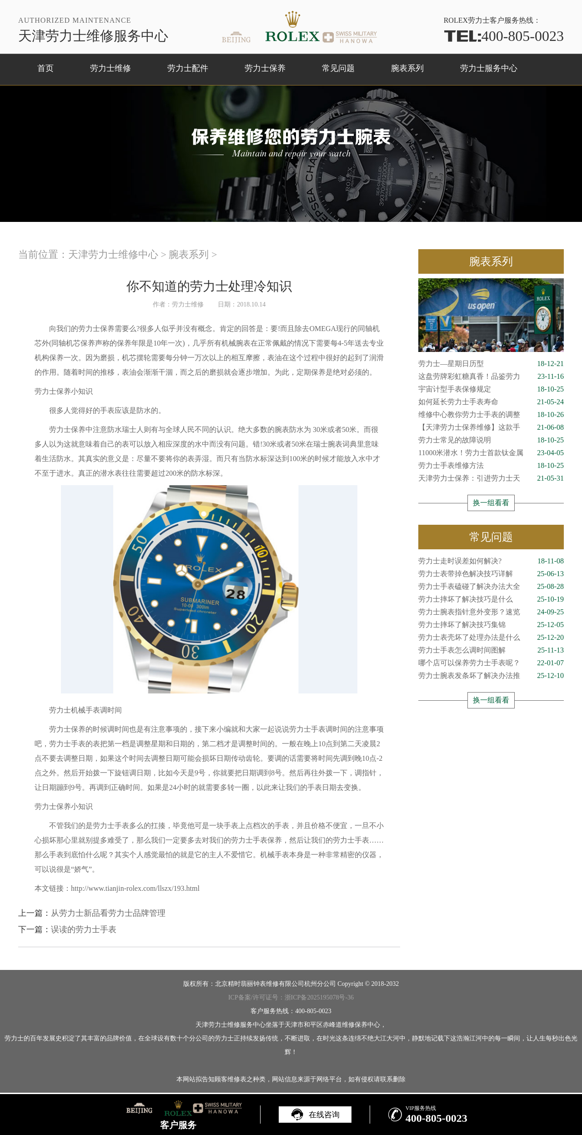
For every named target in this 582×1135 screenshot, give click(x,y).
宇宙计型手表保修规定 (491, 389)
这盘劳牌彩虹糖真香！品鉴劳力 (491, 376)
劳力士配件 (187, 68)
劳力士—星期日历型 (491, 363)
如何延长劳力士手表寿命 (491, 402)
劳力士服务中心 (488, 68)
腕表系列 (407, 68)
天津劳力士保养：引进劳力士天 (491, 478)
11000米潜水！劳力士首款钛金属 (491, 453)
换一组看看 (491, 503)
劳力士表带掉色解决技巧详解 (491, 574)
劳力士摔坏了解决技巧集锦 (491, 624)
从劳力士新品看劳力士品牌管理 (108, 913)
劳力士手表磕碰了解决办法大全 (491, 586)
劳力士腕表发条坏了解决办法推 (491, 675)
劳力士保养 (265, 68)
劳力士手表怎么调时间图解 (491, 650)
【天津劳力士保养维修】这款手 (491, 427)
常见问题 (338, 68)
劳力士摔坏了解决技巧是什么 (491, 599)
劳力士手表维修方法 (491, 465)
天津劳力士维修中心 (113, 254)
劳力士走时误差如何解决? (491, 561)
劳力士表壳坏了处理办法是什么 (491, 637)
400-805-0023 (504, 36)
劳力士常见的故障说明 (491, 440)
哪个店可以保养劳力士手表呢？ (491, 663)
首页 (45, 68)
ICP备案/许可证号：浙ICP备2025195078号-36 (291, 997)
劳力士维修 (110, 68)
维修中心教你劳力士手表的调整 (491, 414)
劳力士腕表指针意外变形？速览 (491, 612)
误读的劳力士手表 (83, 929)
